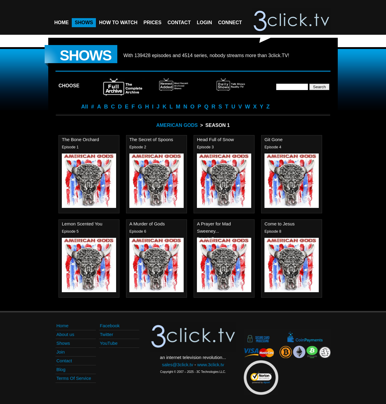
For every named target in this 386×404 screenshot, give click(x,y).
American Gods (177, 125)
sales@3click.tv (177, 364)
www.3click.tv (210, 364)
